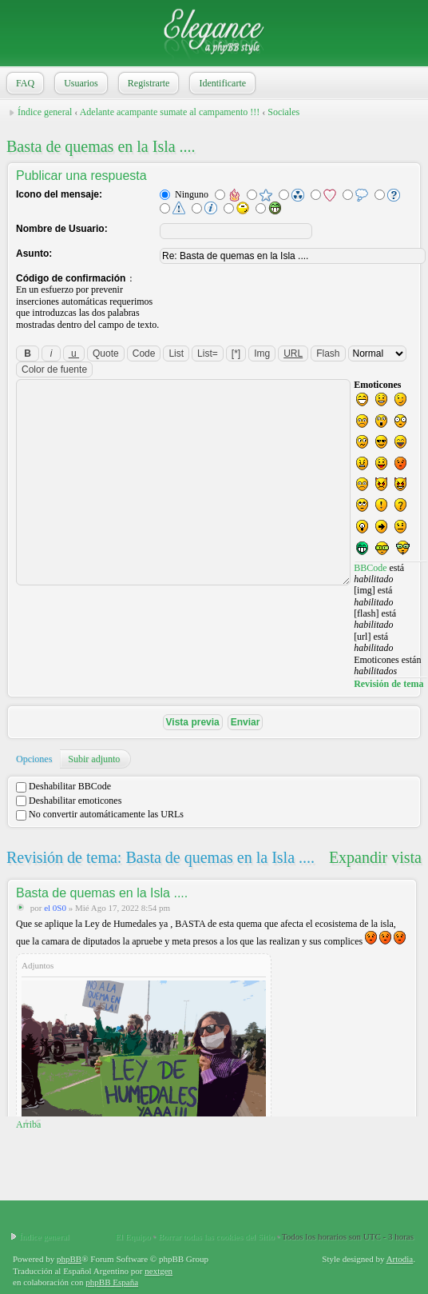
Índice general (45, 112)
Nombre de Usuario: (62, 228)
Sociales (283, 112)
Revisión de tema (388, 683)
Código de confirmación (70, 278)
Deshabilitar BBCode (63, 786)
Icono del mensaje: (59, 194)
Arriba (28, 1124)
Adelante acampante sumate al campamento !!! (170, 112)
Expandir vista (375, 857)
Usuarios (79, 83)
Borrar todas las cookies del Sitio (216, 1236)
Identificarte (221, 83)
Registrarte (147, 83)
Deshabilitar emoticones (68, 800)
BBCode (370, 567)
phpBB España (111, 1282)
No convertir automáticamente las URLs (100, 814)
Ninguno (184, 194)
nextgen (158, 1271)
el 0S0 (55, 908)
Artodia (400, 1259)
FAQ (23, 83)
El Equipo (132, 1236)
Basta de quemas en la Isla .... (101, 146)
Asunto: (34, 253)
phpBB (69, 1259)
